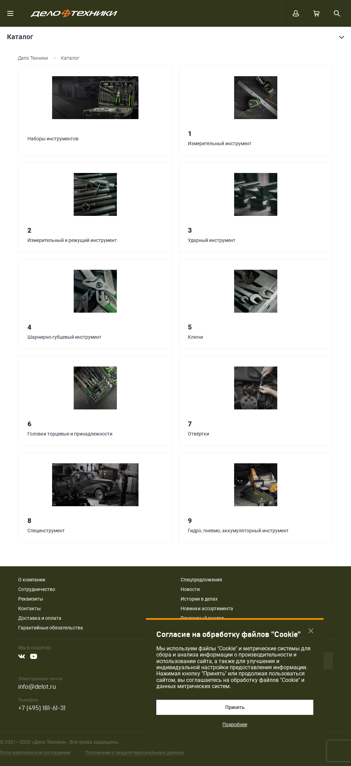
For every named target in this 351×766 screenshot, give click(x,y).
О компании (31, 579)
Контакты (29, 608)
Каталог (70, 58)
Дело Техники (33, 58)
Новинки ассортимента (207, 608)
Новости (190, 589)
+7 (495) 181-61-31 (41, 708)
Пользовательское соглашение (35, 752)
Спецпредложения (201, 579)
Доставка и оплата (39, 618)
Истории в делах (199, 599)
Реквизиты (30, 599)
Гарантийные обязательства (50, 627)
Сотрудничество (36, 589)
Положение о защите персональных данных (134, 752)
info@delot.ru (37, 686)
